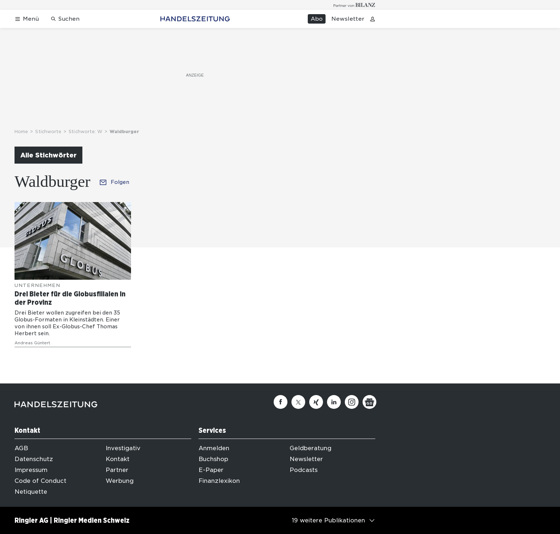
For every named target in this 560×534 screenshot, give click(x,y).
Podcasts (304, 470)
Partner (117, 470)
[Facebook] (280, 402)
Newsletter (347, 19)
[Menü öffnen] (27, 19)
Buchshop (213, 459)
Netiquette (31, 491)
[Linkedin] (334, 402)
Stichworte (48, 131)
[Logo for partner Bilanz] (354, 5)
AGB (21, 448)
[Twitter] (298, 402)
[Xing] (316, 402)
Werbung (120, 480)
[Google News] (369, 402)
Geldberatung (310, 448)
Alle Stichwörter (48, 155)
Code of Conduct (40, 480)
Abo (317, 19)
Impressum (31, 470)
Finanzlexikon (219, 480)
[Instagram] (352, 402)
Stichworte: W (85, 131)
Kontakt (118, 459)
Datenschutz (34, 459)
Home (21, 131)
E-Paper (211, 470)
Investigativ (123, 448)
